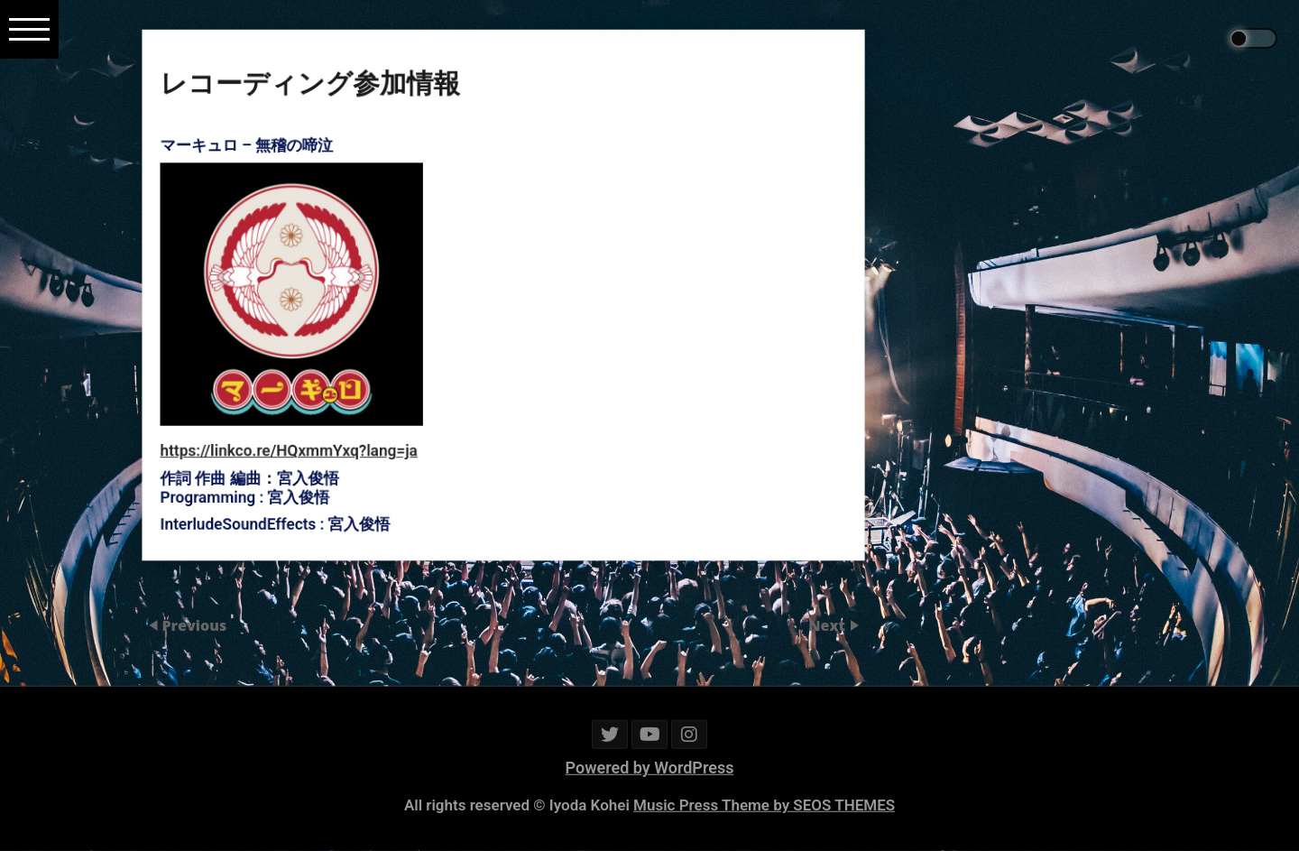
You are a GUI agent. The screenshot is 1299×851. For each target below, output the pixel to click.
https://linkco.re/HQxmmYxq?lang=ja (316, 431)
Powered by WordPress (650, 767)
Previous (193, 625)
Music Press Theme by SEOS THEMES (764, 805)
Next (828, 625)
